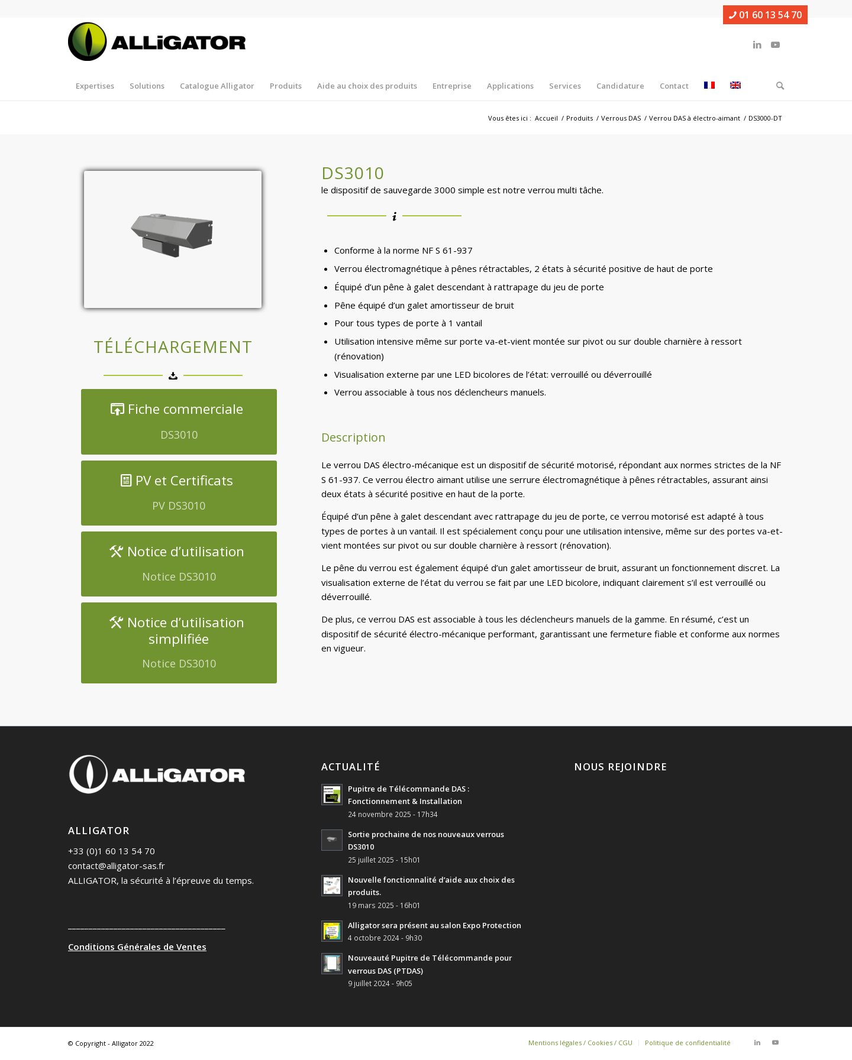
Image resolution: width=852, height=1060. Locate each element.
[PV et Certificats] (179, 493)
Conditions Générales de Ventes (137, 946)
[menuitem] (95, 86)
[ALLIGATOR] (157, 44)
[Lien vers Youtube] (775, 44)
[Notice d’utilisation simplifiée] (179, 642)
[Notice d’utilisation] (179, 564)
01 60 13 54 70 (765, 14)
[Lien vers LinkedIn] (757, 44)
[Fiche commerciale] (179, 421)
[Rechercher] (776, 86)
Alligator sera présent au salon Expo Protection (434, 925)
